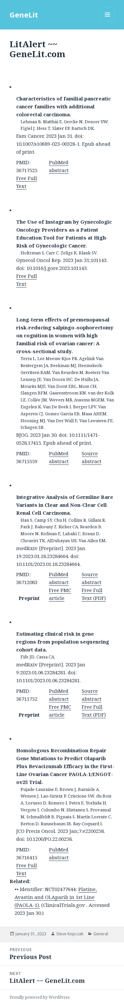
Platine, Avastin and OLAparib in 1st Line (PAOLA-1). (56, 897)
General (100, 934)
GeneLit (24, 14)
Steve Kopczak (69, 934)
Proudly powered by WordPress (40, 997)
